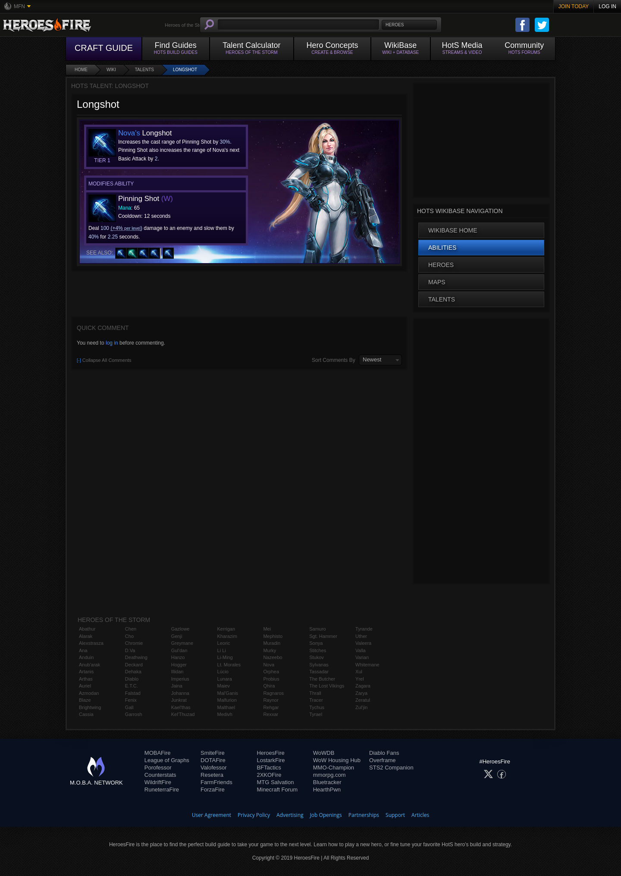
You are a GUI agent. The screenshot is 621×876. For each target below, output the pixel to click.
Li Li (221, 650)
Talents (144, 69)
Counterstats (160, 775)
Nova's (129, 133)
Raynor (270, 700)
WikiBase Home (452, 230)
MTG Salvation (275, 782)
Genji (176, 636)
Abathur (87, 628)
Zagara (362, 685)
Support (395, 815)
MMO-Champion (333, 767)
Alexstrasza (91, 643)
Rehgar (271, 707)
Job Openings (326, 815)
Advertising (290, 815)
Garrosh (133, 714)
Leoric (223, 643)
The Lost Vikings (326, 685)
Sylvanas (319, 664)
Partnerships (363, 815)
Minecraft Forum (277, 789)
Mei (267, 628)
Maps (436, 282)
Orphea (271, 671)
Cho (129, 636)
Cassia (86, 714)
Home (81, 69)
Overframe (382, 760)
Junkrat (179, 700)
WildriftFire (157, 782)
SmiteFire (213, 753)
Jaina (176, 685)
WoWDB (324, 753)
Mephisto (272, 636)
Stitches (317, 650)
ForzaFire (213, 789)
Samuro (317, 628)
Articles (420, 815)
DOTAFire (213, 760)
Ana (83, 650)
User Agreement (211, 815)
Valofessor (213, 767)
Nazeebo (272, 657)
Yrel (359, 678)
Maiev (223, 685)
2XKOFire (269, 775)
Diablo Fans (384, 753)
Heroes (441, 264)
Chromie (134, 643)
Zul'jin (361, 707)
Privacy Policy (254, 815)
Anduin (86, 657)
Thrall (315, 693)
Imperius (180, 678)
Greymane (182, 643)
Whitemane (367, 664)
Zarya (361, 693)
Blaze (85, 700)
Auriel (85, 685)
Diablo (131, 678)
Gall (129, 707)
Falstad (133, 693)
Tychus (316, 707)
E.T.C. (131, 685)
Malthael (226, 707)
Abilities (442, 247)
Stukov (316, 657)
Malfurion (227, 700)
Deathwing (136, 657)
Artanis (86, 671)
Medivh (224, 714)
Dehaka (133, 671)
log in (112, 343)
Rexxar (270, 714)
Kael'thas (181, 707)
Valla (360, 650)
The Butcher (322, 678)
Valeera (363, 643)
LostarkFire (271, 760)
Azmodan (89, 693)
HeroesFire (270, 753)
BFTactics (269, 767)
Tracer (316, 700)
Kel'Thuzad (183, 714)
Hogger (179, 664)
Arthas (86, 678)
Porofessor (158, 767)
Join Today (573, 6)
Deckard (134, 664)
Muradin (271, 643)
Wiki (111, 69)
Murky (269, 650)
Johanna (180, 693)
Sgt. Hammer (323, 636)
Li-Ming (225, 657)
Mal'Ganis (227, 693)
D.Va (130, 650)
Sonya (316, 643)
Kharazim (227, 636)
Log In (607, 6)
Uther (361, 636)
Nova (268, 664)
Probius (271, 678)
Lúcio (223, 671)
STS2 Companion (391, 767)
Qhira (269, 685)
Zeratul (362, 700)
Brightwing (90, 707)
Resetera (212, 775)
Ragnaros (273, 693)
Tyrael (315, 714)
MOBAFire (157, 753)
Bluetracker (327, 782)
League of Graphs (166, 760)
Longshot (185, 69)
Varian (362, 657)
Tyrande (364, 628)
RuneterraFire (161, 789)
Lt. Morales (229, 664)
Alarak (85, 636)
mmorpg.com (329, 775)
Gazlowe (180, 628)
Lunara (224, 678)
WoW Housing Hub (337, 760)
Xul (358, 671)
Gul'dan (179, 650)
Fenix (131, 700)
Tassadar (319, 671)
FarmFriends (216, 782)
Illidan (177, 671)
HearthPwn (327, 789)
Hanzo (178, 657)
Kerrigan (226, 628)
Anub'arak (89, 664)
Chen (130, 628)
